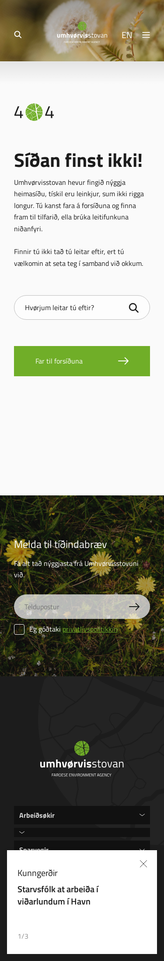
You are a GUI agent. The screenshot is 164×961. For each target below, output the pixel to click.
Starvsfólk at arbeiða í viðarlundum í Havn (57, 895)
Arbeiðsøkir (37, 815)
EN (127, 34)
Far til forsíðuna (59, 361)
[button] (121, 936)
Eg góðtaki (66, 629)
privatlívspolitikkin (90, 629)
